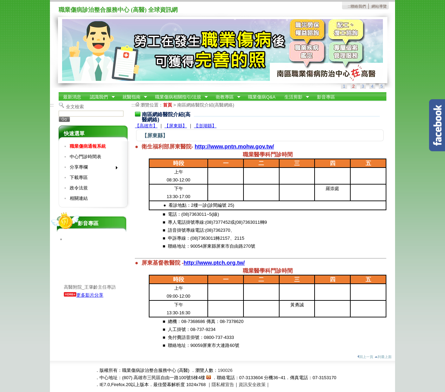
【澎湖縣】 (205, 125)
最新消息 (72, 97)
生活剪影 (294, 97)
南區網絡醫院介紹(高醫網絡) (205, 105)
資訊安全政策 (252, 384)
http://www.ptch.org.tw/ (214, 263)
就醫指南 (132, 97)
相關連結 (79, 198)
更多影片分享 (83, 295)
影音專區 (326, 97)
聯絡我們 (358, 6)
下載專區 (79, 177)
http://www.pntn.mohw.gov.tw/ (234, 147)
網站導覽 (379, 6)
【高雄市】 (146, 125)
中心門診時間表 (85, 156)
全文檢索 (75, 106)
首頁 (167, 105)
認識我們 (100, 97)
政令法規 (79, 187)
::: (349, 6)
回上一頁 (365, 357)
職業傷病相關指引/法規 (179, 97)
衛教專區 (225, 97)
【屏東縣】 (175, 125)
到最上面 (383, 357)
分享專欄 (91, 168)
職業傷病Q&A (261, 97)
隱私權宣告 (223, 384)
